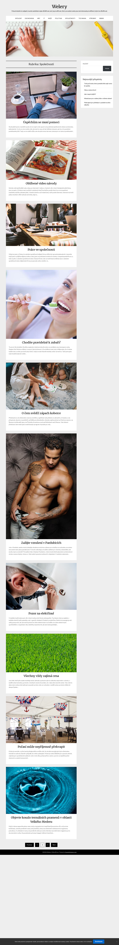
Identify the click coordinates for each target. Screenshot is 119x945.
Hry (38, 18)
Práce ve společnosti (41, 249)
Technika (82, 18)
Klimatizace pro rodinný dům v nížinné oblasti (98, 98)
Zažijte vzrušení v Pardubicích (41, 543)
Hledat (85, 64)
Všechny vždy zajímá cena (41, 676)
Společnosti (70, 18)
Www (101, 18)
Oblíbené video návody (41, 183)
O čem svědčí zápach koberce (41, 413)
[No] (117, 942)
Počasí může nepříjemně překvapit (41, 746)
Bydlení (18, 18)
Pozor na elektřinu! (41, 613)
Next (54, 845)
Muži (50, 18)
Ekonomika (29, 18)
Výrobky (92, 18)
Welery (59, 6)
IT (44, 18)
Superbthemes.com (71, 852)
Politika (58, 18)
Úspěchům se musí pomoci (41, 122)
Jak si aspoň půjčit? (90, 94)
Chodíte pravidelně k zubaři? (41, 342)
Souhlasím (98, 941)
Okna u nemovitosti (90, 90)
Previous (29, 845)
